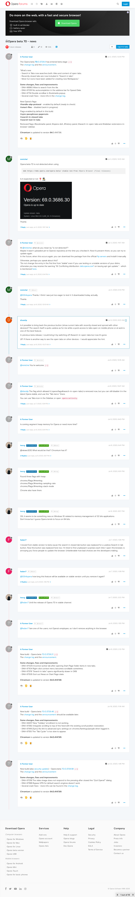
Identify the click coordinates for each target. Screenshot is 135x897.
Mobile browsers (12, 859)
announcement (49, 65)
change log (29, 65)
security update (41, 769)
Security (91, 835)
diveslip (23, 320)
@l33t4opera (26, 295)
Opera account (45, 838)
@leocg (54, 471)
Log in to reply (123, 47)
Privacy (91, 838)
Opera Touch (12, 871)
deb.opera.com (86, 266)
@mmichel (39, 243)
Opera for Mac (13, 843)
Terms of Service (95, 850)
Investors (118, 846)
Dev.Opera (68, 846)
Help (66, 828)
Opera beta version (15, 850)
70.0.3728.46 (48, 711)
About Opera (119, 835)
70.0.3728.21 (47, 654)
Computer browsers (13, 834)
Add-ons (43, 835)
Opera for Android (15, 863)
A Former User (26, 57)
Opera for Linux (13, 846)
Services (44, 828)
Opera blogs (69, 838)
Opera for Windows (15, 839)
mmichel (24, 159)
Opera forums (70, 842)
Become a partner (122, 850)
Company (119, 828)
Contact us (119, 853)
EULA (90, 846)
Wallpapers (44, 842)
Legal (91, 828)
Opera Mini (11, 867)
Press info (118, 838)
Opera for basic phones (17, 874)
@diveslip (39, 386)
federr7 (23, 540)
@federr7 (55, 597)
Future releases (15, 47)
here (34, 269)
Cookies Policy (94, 842)
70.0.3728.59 (68, 769)
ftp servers (102, 256)
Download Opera (68, 23)
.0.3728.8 (40, 62)
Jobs (116, 842)
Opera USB (12, 854)
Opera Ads (44, 846)
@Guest (33, 290)
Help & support (70, 835)
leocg (22, 445)
